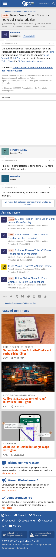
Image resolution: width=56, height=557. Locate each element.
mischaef (8, 24)
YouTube (17, 526)
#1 (54, 44)
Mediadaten (27, 544)
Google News (28, 520)
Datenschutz (22, 548)
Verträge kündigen (43, 544)
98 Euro (17, 58)
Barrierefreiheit (8, 548)
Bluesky (37, 515)
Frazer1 (11, 269)
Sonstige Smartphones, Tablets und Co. (32, 225)
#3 (54, 187)
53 (6, 454)
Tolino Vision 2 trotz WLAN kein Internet (30, 266)
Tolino (51, 52)
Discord (22, 515)
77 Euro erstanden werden (31, 61)
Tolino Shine (7, 61)
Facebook (10, 520)
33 (6, 358)
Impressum (6, 544)
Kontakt (16, 544)
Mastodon (47, 520)
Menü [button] (5, 3)
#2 (54, 161)
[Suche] (53, 3)
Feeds (8, 515)
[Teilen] (50, 43)
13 (6, 406)
